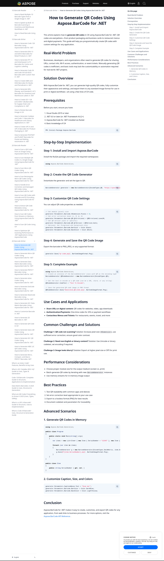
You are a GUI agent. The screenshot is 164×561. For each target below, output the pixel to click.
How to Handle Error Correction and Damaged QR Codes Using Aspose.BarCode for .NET (24, 188)
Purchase (75, 3)
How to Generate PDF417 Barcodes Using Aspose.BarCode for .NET (24, 272)
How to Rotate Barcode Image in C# (23, 111)
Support (85, 3)
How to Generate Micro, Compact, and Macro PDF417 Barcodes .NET (23, 357)
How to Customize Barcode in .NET (25, 312)
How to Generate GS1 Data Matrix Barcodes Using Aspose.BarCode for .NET (25, 305)
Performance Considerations (139, 60)
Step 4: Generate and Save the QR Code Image (140, 44)
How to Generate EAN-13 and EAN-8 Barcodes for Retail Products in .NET (24, 53)
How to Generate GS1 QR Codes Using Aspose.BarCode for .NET (24, 340)
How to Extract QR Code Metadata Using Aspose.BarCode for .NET (24, 208)
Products (65, 3)
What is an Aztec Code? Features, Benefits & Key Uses (23, 364)
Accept (140, 547)
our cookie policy (137, 543)
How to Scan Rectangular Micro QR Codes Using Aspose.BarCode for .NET (24, 178)
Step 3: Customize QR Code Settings (139, 39)
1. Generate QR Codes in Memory (138, 70)
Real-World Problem (135, 15)
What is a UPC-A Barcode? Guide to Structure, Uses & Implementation (22, 404)
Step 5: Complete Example (139, 48)
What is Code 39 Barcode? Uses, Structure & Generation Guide (23, 413)
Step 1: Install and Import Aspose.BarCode (138, 28)
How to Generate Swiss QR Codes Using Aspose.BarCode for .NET (24, 332)
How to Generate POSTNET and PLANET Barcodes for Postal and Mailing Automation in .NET (25, 138)
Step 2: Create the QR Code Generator (139, 34)
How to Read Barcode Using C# (25, 34)
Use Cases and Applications (138, 51)
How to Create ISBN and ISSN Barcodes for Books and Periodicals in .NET (24, 83)
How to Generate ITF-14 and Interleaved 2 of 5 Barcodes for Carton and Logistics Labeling (24, 63)
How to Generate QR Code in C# (24, 325)
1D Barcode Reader (24, 10)
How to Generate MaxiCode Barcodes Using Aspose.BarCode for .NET (25, 297)
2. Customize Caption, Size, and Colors (139, 75)
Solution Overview (135, 18)
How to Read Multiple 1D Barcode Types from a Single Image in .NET (24, 16)
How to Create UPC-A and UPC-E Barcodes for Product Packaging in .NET (25, 129)
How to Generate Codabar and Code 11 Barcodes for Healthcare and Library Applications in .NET (24, 119)
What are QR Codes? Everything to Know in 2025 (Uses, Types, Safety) (23, 396)
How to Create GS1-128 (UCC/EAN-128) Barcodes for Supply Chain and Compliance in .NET (24, 102)
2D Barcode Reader (24, 145)
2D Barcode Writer (24, 241)
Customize (132, 552)
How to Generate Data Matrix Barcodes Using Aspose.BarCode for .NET (24, 264)
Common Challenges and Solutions (137, 55)
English (131, 3)
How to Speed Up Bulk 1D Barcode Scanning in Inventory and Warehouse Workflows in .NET (24, 26)
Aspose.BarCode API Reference (57, 516)
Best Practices (133, 63)
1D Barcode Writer (24, 39)
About (105, 3)
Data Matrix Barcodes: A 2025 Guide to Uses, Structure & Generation (23, 388)
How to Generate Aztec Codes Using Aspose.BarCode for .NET (24, 280)
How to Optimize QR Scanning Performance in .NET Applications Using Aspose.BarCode (24, 233)
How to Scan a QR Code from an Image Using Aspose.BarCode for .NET (24, 151)
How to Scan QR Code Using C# (25, 225)
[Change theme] (34, 557)
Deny (149, 552)
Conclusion (132, 79)
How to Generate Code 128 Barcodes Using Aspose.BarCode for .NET (25, 45)
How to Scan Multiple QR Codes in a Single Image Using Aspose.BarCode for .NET (24, 161)
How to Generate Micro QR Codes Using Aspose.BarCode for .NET (25, 255)
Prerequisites (133, 21)
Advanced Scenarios (135, 66)
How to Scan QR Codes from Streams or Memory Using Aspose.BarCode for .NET (24, 217)
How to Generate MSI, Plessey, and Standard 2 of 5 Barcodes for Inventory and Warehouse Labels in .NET (25, 92)
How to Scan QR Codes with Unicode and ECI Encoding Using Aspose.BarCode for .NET (25, 198)
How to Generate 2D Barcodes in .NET (22, 318)
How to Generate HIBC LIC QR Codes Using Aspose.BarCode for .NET (24, 348)
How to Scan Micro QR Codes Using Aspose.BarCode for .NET (24, 170)
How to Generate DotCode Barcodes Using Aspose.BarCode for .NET (24, 288)
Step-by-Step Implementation (139, 24)
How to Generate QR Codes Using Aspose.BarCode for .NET (24, 247)
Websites (95, 3)
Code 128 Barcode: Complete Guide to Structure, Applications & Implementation (23, 379)
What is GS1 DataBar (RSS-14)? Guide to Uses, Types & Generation (23, 371)
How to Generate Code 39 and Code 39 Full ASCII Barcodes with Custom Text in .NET (25, 73)
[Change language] (21, 557)
